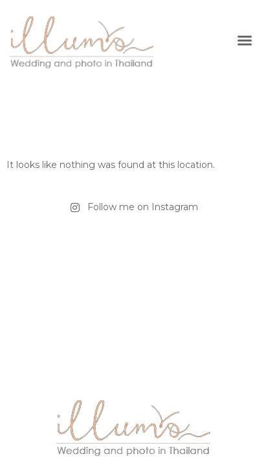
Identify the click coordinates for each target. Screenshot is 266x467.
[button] (244, 40)
